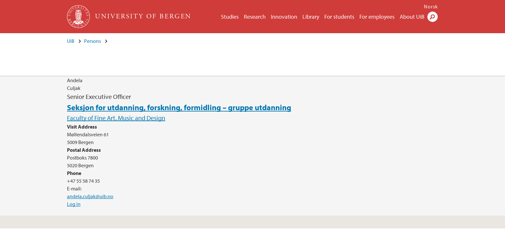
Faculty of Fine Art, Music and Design (116, 118)
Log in (74, 204)
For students (339, 16)
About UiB (412, 16)
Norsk (431, 6)
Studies (230, 16)
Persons (92, 41)
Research (255, 16)
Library (310, 16)
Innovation (284, 16)
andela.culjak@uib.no (90, 196)
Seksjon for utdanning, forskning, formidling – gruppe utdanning (179, 107)
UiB (70, 41)
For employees (377, 16)
